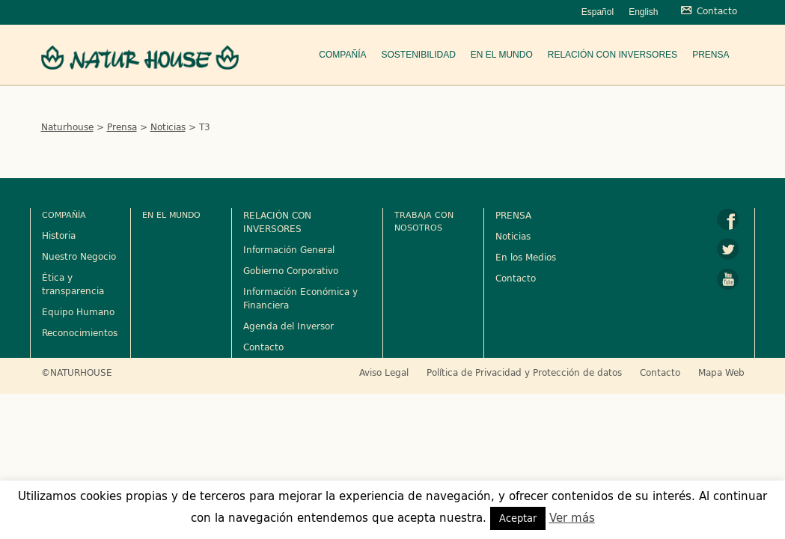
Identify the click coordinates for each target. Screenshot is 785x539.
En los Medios (525, 257)
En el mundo (502, 54)
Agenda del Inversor (288, 325)
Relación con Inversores (612, 54)
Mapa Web (721, 372)
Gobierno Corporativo (290, 270)
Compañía (342, 54)
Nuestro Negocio (79, 256)
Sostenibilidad (418, 54)
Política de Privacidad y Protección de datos (524, 372)
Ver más (572, 517)
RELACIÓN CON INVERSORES (277, 221)
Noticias (168, 126)
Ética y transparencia (73, 283)
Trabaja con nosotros (423, 221)
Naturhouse (67, 126)
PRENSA (513, 215)
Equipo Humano (78, 311)
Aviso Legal (384, 372)
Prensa (710, 54)
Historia (59, 235)
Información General (289, 249)
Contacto (263, 346)
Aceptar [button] (518, 518)
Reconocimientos (79, 332)
